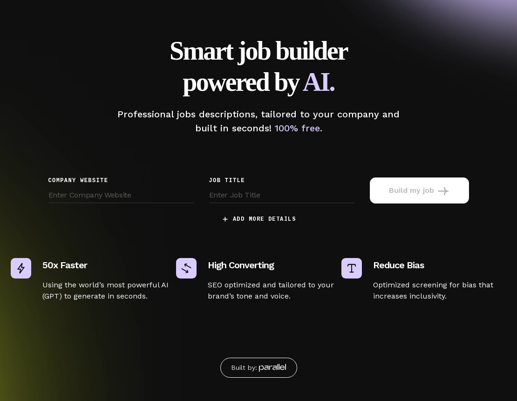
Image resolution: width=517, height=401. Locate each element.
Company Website (78, 180)
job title (227, 180)
